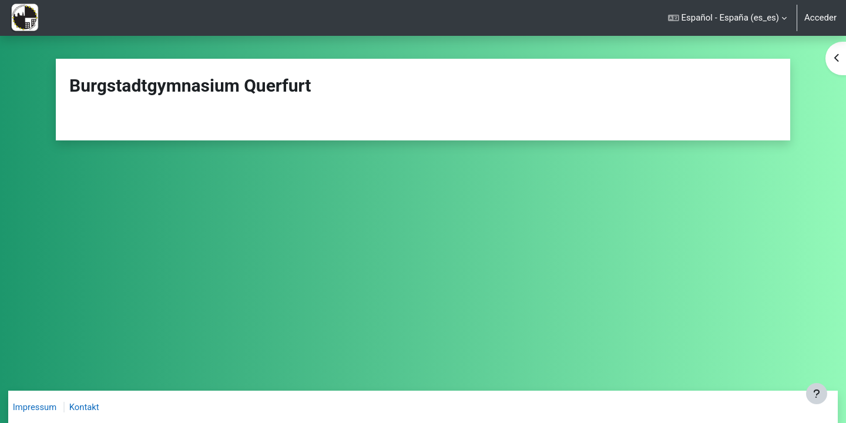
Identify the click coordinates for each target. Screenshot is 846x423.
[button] (727, 18)
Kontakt (91, 407)
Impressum (41, 407)
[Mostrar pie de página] (816, 393)
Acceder (820, 17)
